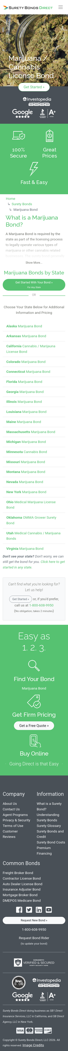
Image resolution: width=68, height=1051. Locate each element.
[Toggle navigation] (60, 7)
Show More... (34, 262)
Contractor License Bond (22, 878)
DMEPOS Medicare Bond (22, 900)
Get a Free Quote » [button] (34, 726)
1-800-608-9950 (41, 605)
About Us (10, 804)
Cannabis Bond (26, 452)
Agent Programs (15, 815)
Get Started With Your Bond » (34, 285)
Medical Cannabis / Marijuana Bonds (33, 536)
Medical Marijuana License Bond (31, 505)
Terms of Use (13, 826)
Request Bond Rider (34, 938)
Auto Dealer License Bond (22, 884)
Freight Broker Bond (18, 873)
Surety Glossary (49, 826)
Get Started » (34, 87)
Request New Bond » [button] (34, 920)
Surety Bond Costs (51, 842)
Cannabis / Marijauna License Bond (30, 349)
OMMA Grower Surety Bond (31, 520)
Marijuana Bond (24, 326)
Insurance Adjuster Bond (22, 889)
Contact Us (11, 809)
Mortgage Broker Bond (20, 895)
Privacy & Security (16, 820)
